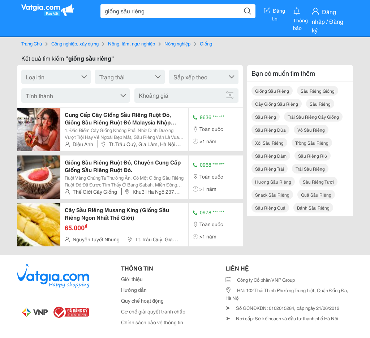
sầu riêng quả (270, 208)
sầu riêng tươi (318, 182)
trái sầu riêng (310, 169)
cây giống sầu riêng (276, 104)
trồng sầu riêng (311, 143)
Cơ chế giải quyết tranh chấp (153, 311)
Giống (206, 43)
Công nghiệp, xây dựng (75, 43)
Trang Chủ (31, 43)
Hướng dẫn (134, 289)
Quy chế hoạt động (142, 300)
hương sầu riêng (273, 182)
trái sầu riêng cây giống (313, 117)
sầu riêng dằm (271, 156)
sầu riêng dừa (270, 130)
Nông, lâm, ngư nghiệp (131, 43)
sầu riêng (320, 104)
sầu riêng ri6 (312, 156)
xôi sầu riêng (269, 143)
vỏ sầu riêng (311, 130)
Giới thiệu (132, 278)
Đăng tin (274, 12)
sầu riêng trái (269, 169)
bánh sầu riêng (313, 208)
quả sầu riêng (316, 195)
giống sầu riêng (272, 91)
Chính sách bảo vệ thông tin (152, 322)
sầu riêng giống (318, 91)
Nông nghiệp (177, 43)
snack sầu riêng (272, 195)
